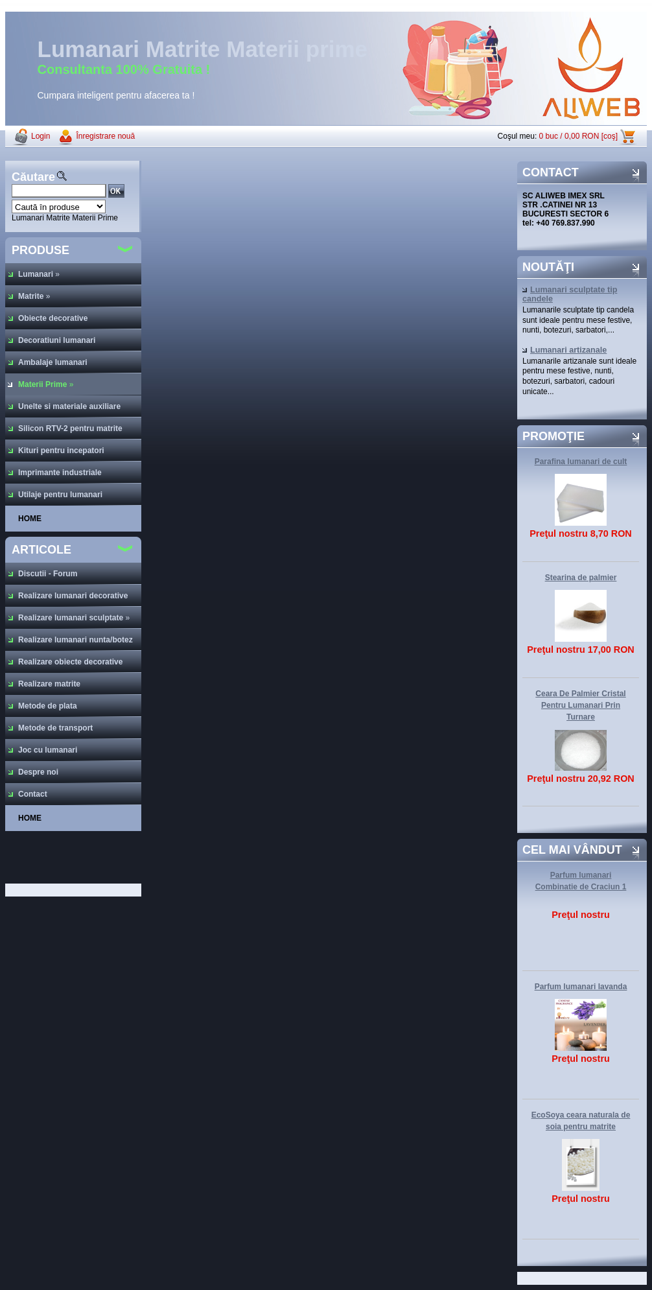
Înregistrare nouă (105, 136)
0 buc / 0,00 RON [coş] (578, 136)
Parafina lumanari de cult (581, 461)
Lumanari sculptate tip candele (569, 294)
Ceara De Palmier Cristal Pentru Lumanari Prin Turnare (580, 705)
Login (40, 136)
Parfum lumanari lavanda (581, 986)
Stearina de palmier (581, 577)
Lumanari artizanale (564, 350)
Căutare (33, 176)
